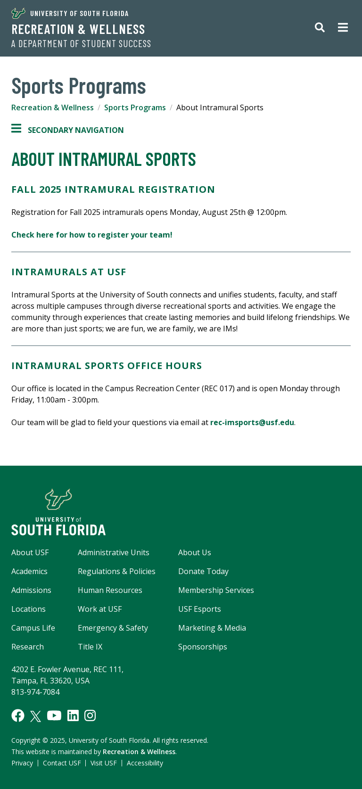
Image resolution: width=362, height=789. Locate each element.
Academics (29, 571)
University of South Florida (70, 13)
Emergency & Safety (113, 628)
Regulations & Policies (117, 571)
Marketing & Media (212, 628)
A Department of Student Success (81, 43)
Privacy (22, 762)
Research (27, 646)
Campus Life (33, 628)
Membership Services (216, 590)
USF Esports (199, 609)
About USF (30, 552)
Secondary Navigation (67, 130)
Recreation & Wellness (78, 28)
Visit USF (103, 762)
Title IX (90, 646)
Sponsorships (202, 646)
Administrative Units (113, 552)
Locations (28, 609)
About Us (194, 552)
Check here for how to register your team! (92, 235)
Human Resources (110, 590)
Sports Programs (135, 107)
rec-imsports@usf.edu (252, 422)
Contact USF (62, 762)
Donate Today (203, 571)
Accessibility (145, 762)
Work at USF (100, 609)
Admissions (31, 590)
